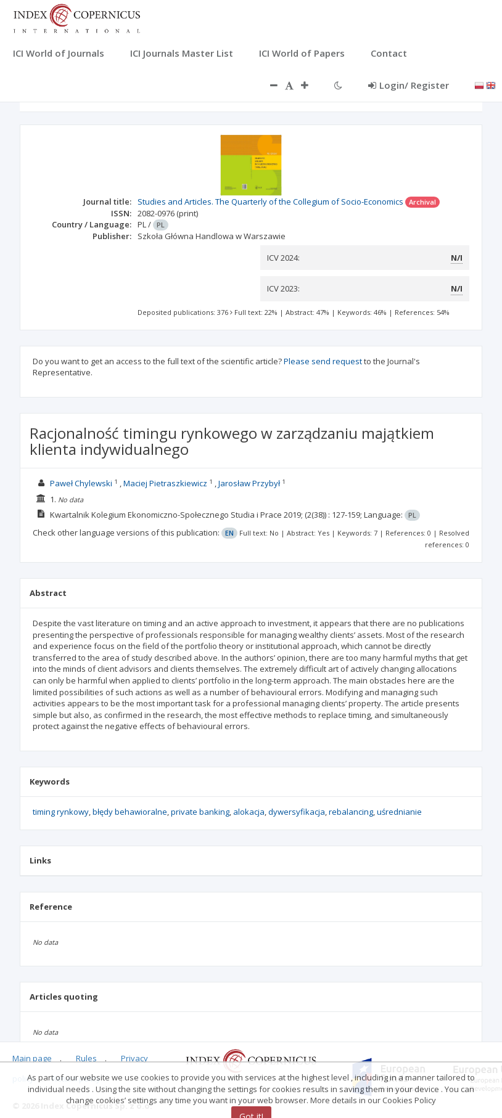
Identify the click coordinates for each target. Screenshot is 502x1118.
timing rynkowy (61, 811)
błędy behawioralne (130, 811)
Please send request (323, 361)
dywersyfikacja (296, 811)
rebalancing (351, 811)
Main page (32, 1058)
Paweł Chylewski (81, 483)
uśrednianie (399, 811)
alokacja (249, 811)
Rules (86, 1058)
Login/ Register (408, 85)
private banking (200, 811)
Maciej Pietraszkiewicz (165, 483)
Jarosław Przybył (249, 483)
